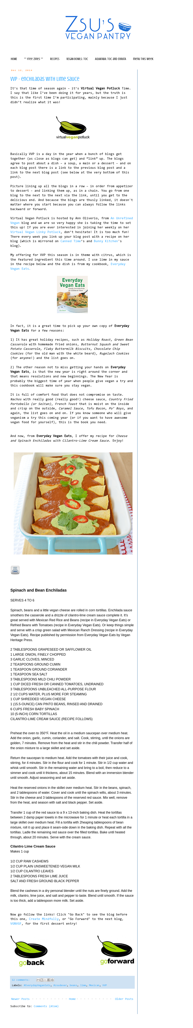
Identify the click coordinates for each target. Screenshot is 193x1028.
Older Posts (124, 999)
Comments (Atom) (46, 1006)
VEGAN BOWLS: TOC (77, 59)
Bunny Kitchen (106, 241)
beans (73, 985)
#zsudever (60, 985)
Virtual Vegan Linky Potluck (35, 232)
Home (72, 999)
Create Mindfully (44, 919)
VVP (104, 985)
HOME (14, 59)
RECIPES (54, 59)
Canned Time (70, 241)
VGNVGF (16, 924)
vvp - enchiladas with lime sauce (44, 79)
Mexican (94, 985)
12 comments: (21, 980)
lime (83, 985)
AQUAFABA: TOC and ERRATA (110, 59)
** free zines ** (33, 59)
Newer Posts (20, 999)
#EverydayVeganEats (37, 985)
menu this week (143, 59)
